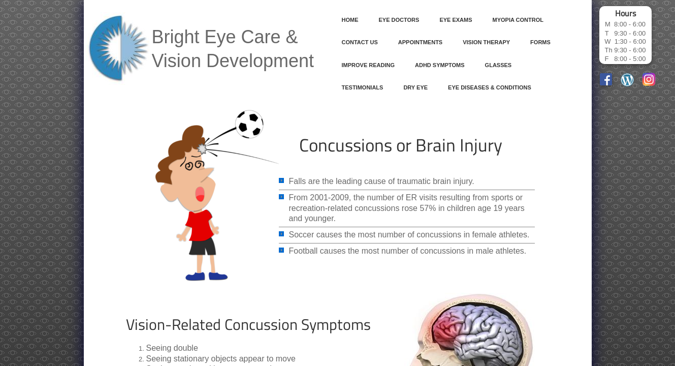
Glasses (498, 65)
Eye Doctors (399, 20)
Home (350, 20)
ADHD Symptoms (440, 65)
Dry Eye (415, 87)
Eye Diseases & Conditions (489, 87)
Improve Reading (368, 65)
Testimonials (362, 87)
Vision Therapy (486, 42)
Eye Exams (455, 20)
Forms (540, 42)
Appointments (420, 42)
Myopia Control (518, 20)
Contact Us (360, 42)
